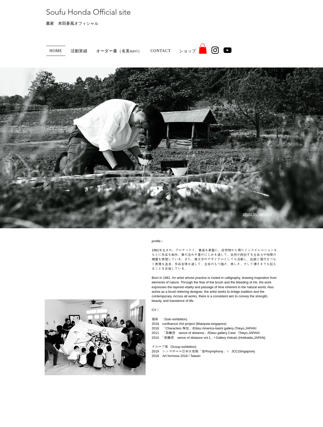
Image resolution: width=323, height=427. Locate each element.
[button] (202, 48)
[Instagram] (215, 50)
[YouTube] (227, 50)
